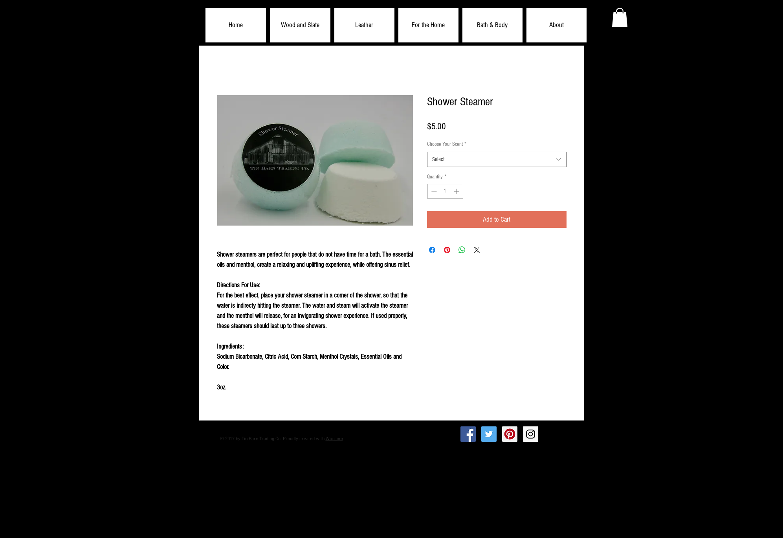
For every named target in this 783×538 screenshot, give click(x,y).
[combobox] (497, 159)
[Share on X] (477, 250)
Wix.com (334, 439)
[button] (300, 25)
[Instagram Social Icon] (530, 434)
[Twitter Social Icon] (489, 434)
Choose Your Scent (446, 144)
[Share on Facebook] (432, 250)
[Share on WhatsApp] (462, 250)
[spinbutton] (445, 191)
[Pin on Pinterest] (447, 250)
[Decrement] (433, 191)
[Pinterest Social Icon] (509, 434)
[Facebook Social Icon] (468, 434)
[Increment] (457, 191)
